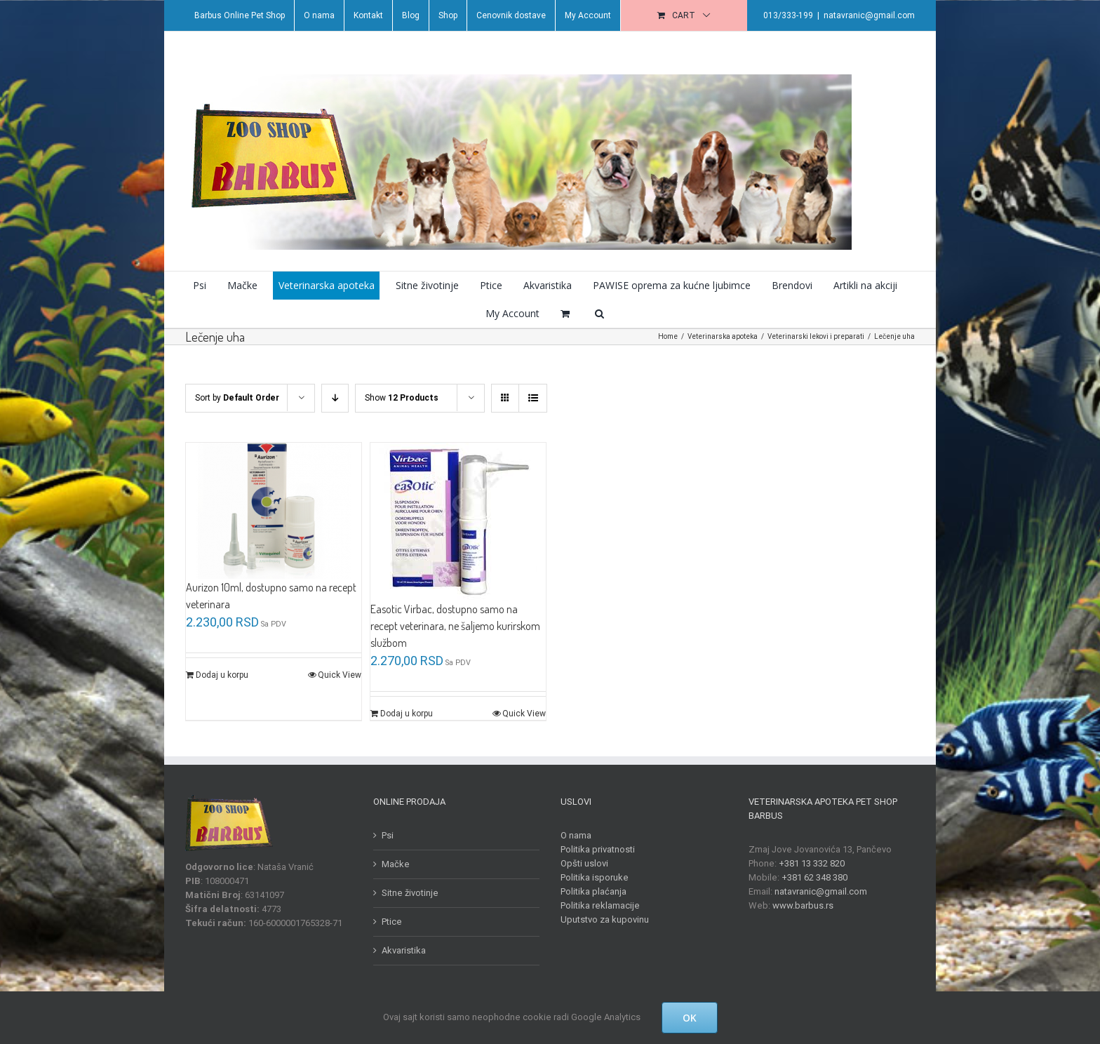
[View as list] (530, 398)
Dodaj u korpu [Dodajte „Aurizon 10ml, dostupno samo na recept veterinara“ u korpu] (219, 675)
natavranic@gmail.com (866, 15)
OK (690, 1017)
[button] (596, 314)
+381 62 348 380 (811, 877)
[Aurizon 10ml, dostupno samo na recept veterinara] (270, 511)
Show (399, 398)
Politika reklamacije (597, 905)
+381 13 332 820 (808, 863)
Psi (384, 835)
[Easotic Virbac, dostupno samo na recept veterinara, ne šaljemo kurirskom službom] (454, 522)
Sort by (234, 398)
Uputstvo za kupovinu (602, 919)
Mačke (392, 864)
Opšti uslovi (581, 863)
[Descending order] (332, 398)
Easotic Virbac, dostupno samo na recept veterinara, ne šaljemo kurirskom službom (452, 626)
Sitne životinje (406, 893)
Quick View (336, 675)
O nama (573, 835)
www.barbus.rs (799, 905)
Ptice (388, 921)
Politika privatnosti (595, 849)
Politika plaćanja (591, 891)
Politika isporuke (592, 877)
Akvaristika (400, 950)
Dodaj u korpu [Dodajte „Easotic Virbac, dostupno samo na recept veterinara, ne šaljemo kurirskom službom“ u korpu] (403, 713)
